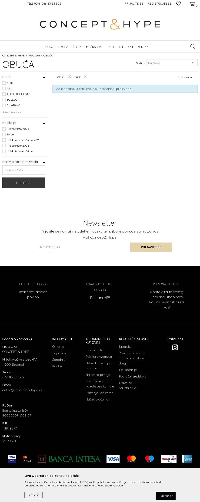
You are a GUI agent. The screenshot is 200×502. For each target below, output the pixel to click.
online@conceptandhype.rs (22, 390)
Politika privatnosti (99, 356)
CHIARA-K (13, 105)
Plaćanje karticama (99, 393)
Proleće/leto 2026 (18, 145)
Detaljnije (33, 495)
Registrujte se (159, 3)
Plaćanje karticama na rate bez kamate (100, 383)
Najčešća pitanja (98, 375)
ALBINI (11, 83)
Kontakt (57, 366)
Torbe (10, 134)
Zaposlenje (60, 353)
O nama (58, 347)
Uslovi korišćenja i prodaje (99, 365)
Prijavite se (151, 247)
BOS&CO (12, 99)
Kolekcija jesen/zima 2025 (23, 140)
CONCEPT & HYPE (13, 55)
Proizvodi (34, 55)
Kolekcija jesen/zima (20, 151)
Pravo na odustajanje (127, 385)
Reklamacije (128, 370)
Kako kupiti (94, 350)
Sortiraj (140, 63)
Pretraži (23, 183)
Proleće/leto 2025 (18, 129)
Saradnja (59, 360)
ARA (9, 88)
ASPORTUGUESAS (18, 94)
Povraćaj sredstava (133, 376)
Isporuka (125, 347)
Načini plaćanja (97, 399)
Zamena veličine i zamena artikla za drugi (132, 358)
